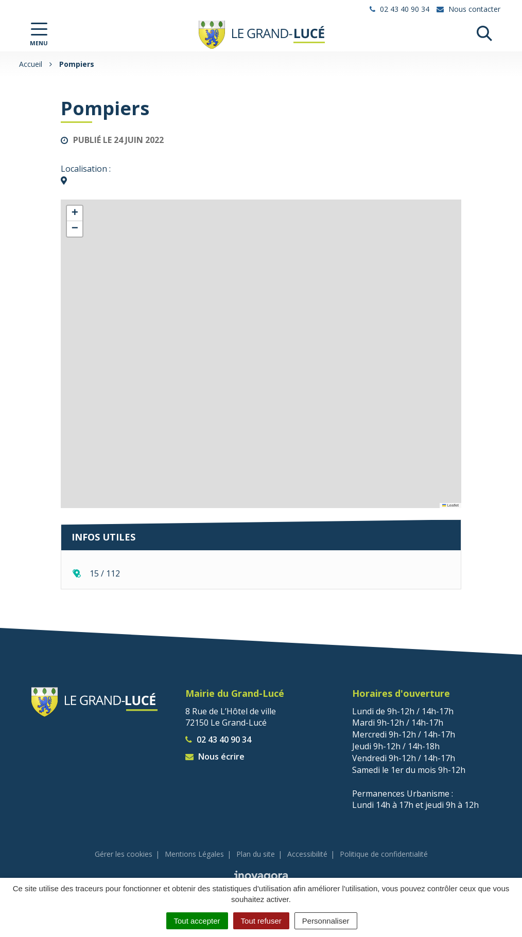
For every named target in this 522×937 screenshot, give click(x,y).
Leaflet (450, 505)
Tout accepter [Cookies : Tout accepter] (197, 920)
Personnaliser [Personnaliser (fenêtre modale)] (326, 920)
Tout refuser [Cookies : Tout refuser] (261, 920)
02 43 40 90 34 (218, 739)
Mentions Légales (194, 854)
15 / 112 (105, 573)
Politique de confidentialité (384, 854)
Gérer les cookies (123, 854)
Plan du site (255, 854)
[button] (74, 213)
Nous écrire (215, 756)
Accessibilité (307, 854)
